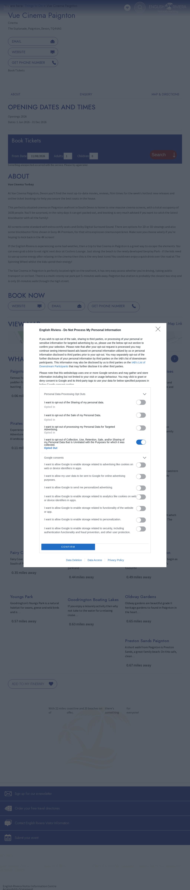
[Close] (159, 330)
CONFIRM (68, 546)
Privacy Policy (116, 560)
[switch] (141, 402)
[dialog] (95, 445)
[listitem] (95, 394)
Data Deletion (74, 560)
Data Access (95, 560)
